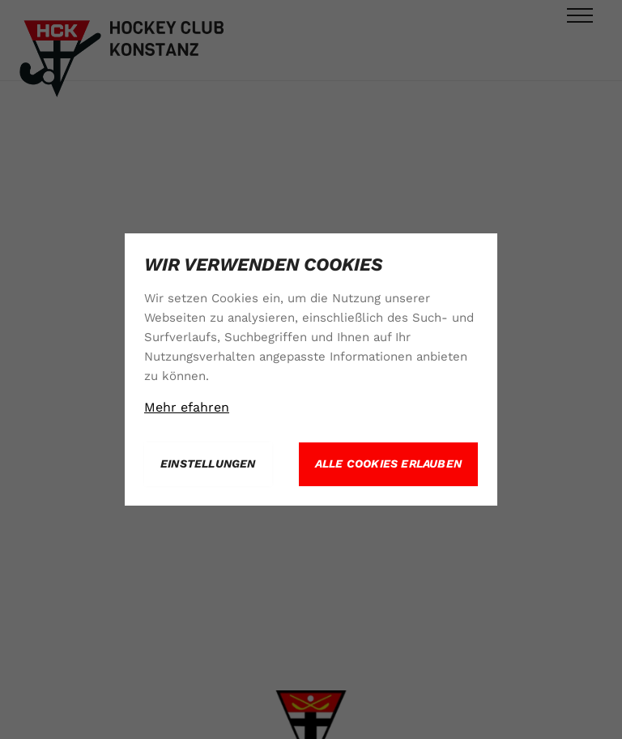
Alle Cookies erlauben (388, 463)
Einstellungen (208, 463)
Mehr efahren (186, 407)
